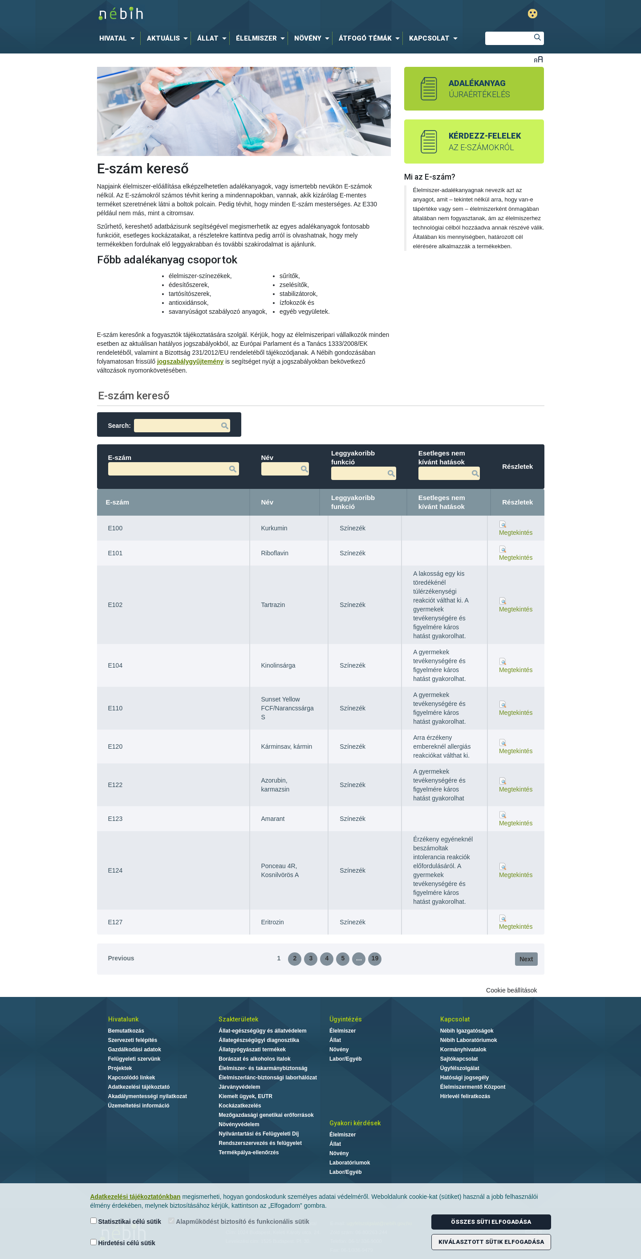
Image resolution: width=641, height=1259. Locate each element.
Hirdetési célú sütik (122, 1243)
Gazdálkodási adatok (134, 1049)
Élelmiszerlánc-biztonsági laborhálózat (268, 1077)
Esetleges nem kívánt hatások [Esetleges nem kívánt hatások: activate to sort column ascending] (441, 502)
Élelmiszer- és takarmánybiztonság (263, 1068)
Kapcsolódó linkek (131, 1077)
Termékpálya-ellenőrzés (249, 1152)
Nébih (227, 14)
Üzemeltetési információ (139, 1106)
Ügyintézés (345, 1019)
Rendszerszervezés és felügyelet (260, 1143)
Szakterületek (238, 1019)
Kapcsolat (455, 1019)
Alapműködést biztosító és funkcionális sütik (238, 1221)
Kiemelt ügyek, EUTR (245, 1096)
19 (375, 958)
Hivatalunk (123, 1019)
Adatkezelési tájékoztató (139, 1087)
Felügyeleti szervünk (134, 1059)
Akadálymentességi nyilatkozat (147, 1096)
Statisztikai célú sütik (126, 1221)
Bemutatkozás (126, 1031)
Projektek (120, 1068)
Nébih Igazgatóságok (467, 1031)
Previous (121, 958)
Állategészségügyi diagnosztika (259, 1040)
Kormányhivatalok (463, 1049)
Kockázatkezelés (240, 1106)
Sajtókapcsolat (459, 1059)
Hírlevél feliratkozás (465, 1096)
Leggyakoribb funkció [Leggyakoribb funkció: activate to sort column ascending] (353, 502)
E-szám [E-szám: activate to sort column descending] (118, 502)
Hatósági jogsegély (464, 1077)
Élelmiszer (342, 1031)
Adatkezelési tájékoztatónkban (135, 1196)
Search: (169, 425)
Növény (339, 1049)
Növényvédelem (239, 1124)
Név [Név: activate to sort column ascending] (267, 502)
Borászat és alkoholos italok (254, 1059)
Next (526, 959)
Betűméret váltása (538, 59)
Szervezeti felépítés (133, 1040)
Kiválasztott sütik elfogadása (491, 1241)
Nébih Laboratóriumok (468, 1040)
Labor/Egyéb (345, 1059)
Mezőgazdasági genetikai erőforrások (266, 1115)
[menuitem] (119, 38)
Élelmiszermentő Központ (473, 1087)
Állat (335, 1040)
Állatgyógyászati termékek (252, 1049)
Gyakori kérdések (355, 1123)
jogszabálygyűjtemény (190, 361)
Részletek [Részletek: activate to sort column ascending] (517, 502)
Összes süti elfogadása (491, 1221)
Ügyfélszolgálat (459, 1068)
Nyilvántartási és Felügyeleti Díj (259, 1134)
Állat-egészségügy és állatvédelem (262, 1031)
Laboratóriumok (349, 1163)
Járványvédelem (239, 1087)
